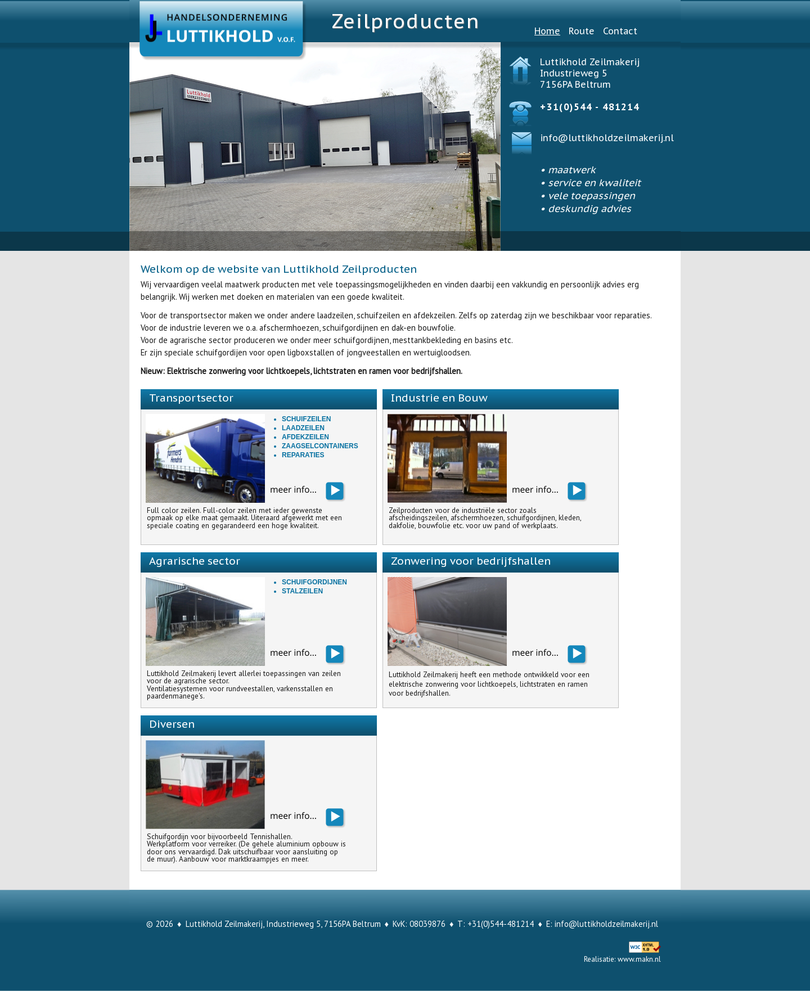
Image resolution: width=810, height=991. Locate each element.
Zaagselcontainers (320, 446)
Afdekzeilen (305, 437)
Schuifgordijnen (314, 582)
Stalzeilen (302, 591)
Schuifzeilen (306, 419)
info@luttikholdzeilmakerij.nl (607, 137)
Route (582, 31)
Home (547, 31)
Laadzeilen (303, 428)
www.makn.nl (639, 959)
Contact (620, 31)
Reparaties (303, 455)
